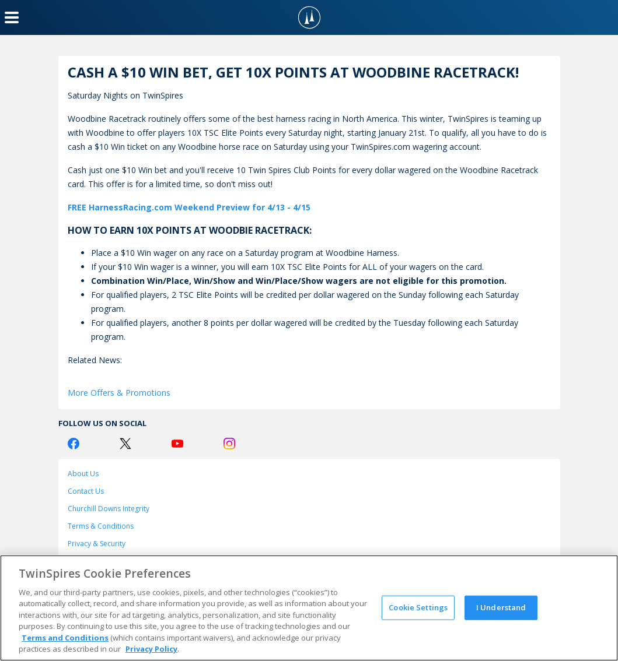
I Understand (501, 607)
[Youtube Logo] (177, 443)
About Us (83, 474)
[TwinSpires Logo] (309, 17)
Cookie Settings (418, 607)
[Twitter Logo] (125, 443)
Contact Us (86, 491)
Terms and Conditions (65, 637)
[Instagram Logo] (229, 443)
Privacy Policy (151, 649)
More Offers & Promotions (119, 392)
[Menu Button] (11, 17)
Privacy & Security (96, 544)
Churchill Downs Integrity (108, 509)
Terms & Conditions (101, 526)
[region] (309, 608)
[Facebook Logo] (73, 443)
